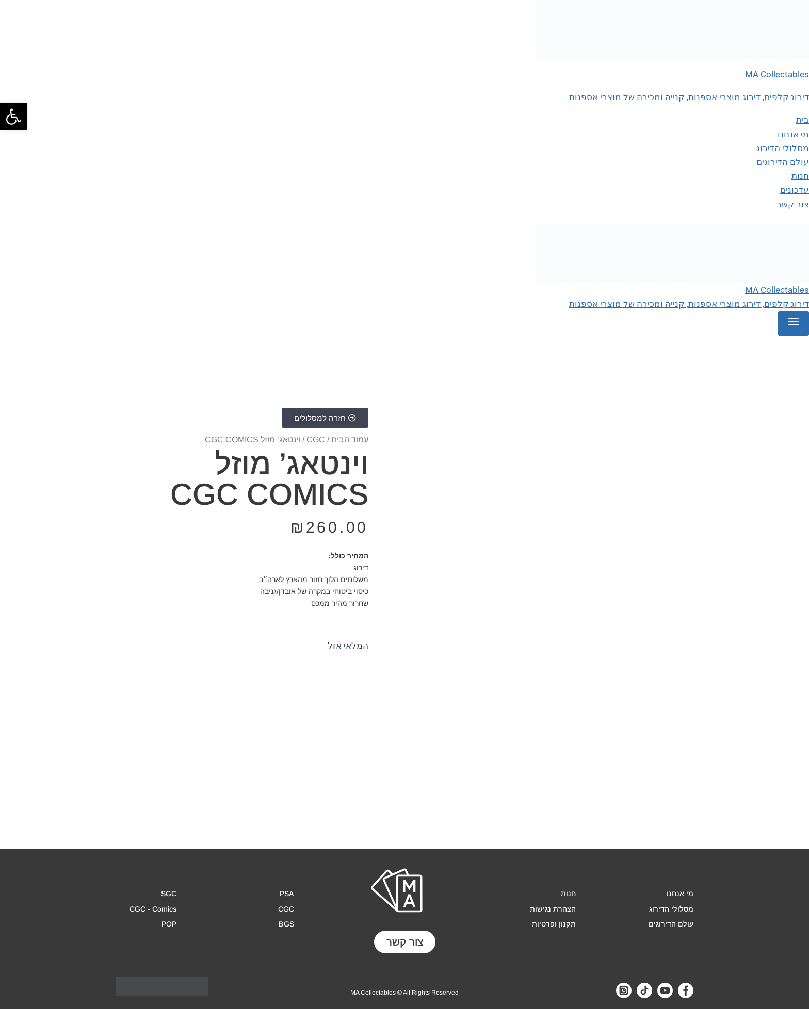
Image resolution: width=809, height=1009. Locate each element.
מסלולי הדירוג (782, 148)
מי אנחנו (793, 134)
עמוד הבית (349, 439)
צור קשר (792, 204)
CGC (315, 439)
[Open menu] (793, 323)
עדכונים (794, 190)
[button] (13, 116)
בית (802, 119)
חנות (800, 176)
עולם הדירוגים (782, 162)
